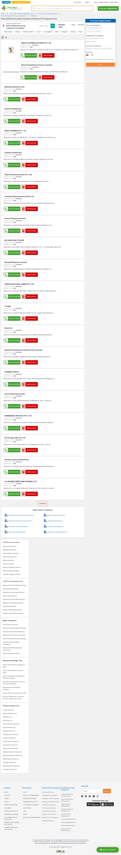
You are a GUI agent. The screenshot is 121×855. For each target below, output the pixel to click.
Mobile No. (89, 52)
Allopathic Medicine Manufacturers (67, 810)
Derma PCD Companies (49, 811)
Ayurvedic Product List (10, 745)
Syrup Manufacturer (9, 606)
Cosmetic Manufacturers (68, 819)
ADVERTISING (27, 808)
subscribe (107, 791)
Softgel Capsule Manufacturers (65, 805)
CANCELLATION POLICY (11, 811)
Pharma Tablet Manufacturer (12, 610)
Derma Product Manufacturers (65, 815)
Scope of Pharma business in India (14, 693)
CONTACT (7, 795)
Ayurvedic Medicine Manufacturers (67, 800)
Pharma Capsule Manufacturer (13, 613)
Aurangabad (48, 32)
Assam (38, 32)
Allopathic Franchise (9, 550)
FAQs (24, 811)
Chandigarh (82, 32)
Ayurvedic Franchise (9, 546)
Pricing (6, 2)
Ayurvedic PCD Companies (50, 817)
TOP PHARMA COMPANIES (30, 805)
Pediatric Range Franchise (11, 574)
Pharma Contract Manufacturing (13, 632)
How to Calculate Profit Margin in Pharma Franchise (14, 677)
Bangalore (64, 32)
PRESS (25, 814)
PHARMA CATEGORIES (29, 798)
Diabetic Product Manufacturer (13, 603)
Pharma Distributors (48, 820)
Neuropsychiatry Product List (12, 755)
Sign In (87, 2)
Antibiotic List (7, 717)
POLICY (6, 801)
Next (100, 65)
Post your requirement (108, 8)
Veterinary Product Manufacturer (14, 599)
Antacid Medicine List (10, 713)
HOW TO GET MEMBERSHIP (31, 795)
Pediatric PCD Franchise (49, 814)
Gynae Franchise (8, 564)
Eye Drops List (7, 720)
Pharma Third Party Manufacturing (14, 585)
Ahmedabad (8, 32)
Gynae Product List (9, 738)
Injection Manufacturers (68, 822)
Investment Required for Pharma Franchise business (14, 683)
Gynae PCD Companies (49, 805)
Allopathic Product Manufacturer (14, 592)
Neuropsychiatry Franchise (12, 567)
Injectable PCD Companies (50, 795)
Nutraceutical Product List (11, 766)
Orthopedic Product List (10, 734)
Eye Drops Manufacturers (11, 653)
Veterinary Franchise (10, 557)
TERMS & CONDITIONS (10, 805)
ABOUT (6, 792)
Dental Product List (9, 731)
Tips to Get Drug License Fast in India (13, 671)
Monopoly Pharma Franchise (50, 801)
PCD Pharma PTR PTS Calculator (10, 818)
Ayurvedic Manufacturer (11, 589)
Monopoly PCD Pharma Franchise (14, 635)
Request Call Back (107, 850)
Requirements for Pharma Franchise (11, 688)
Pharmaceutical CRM (21, 2)
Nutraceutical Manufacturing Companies (12, 649)
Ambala (17, 32)
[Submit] (34, 8)
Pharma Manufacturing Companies (14, 639)
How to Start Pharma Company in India (14, 666)
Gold (72, 25)
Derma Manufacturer (10, 596)
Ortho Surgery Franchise (11, 571)
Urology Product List (9, 762)
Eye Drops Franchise (48, 792)
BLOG (25, 792)
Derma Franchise (8, 560)
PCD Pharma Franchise (10, 625)
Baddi (57, 32)
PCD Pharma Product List (11, 724)
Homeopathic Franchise (11, 553)
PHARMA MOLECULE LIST (30, 801)
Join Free (77, 2)
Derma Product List (9, 727)
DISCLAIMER (7, 808)
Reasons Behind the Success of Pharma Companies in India (13, 697)
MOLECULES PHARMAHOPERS (31, 817)
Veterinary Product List (10, 748)
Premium (80, 25)
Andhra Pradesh (28, 32)
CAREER (6, 798)
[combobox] (62, 8)
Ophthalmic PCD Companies (50, 798)
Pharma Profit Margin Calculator (11, 823)
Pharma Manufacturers (68, 825)
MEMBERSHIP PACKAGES (11, 814)
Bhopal (73, 32)
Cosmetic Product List (10, 769)
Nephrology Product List (11, 759)
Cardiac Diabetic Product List (12, 752)
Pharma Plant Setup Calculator (11, 828)
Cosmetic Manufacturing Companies (11, 643)
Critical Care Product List (11, 741)
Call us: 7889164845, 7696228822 (106, 2)
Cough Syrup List (8, 710)
